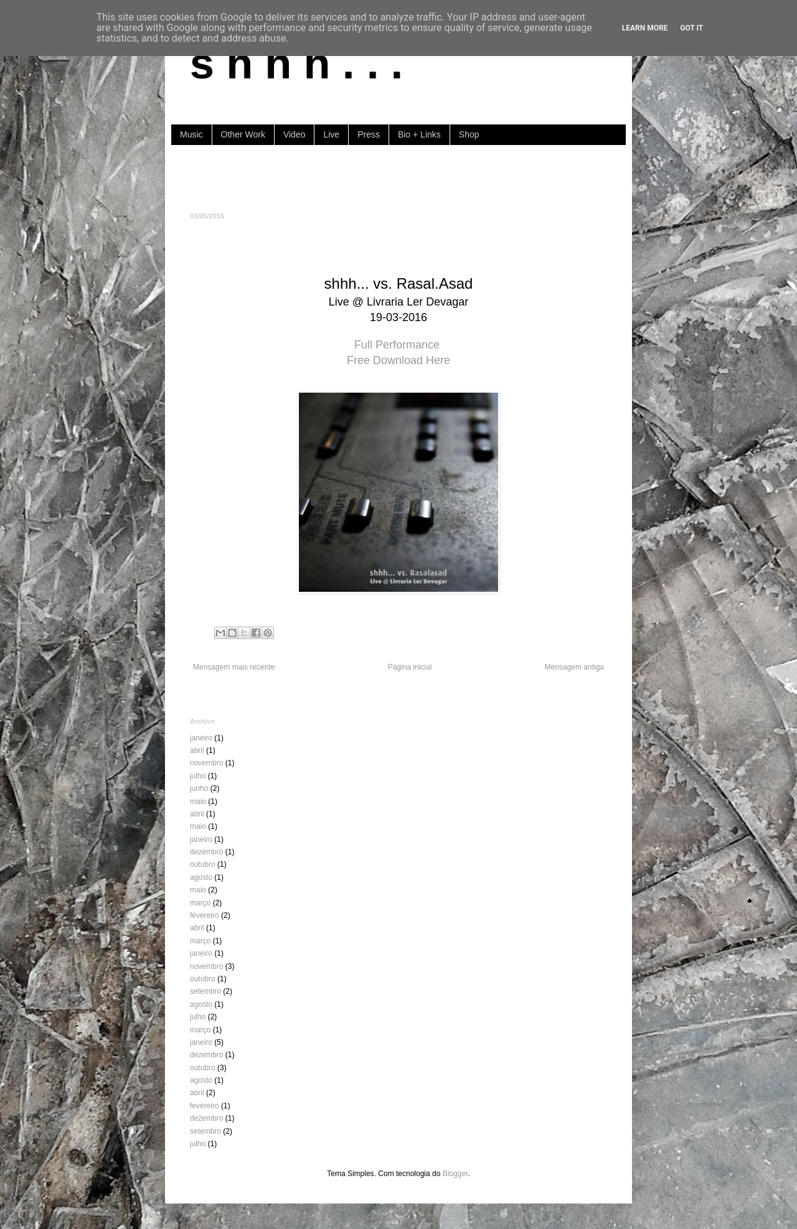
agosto (201, 877)
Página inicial (410, 667)
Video (294, 134)
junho (199, 788)
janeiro (201, 738)
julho (197, 776)
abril (197, 750)
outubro (202, 864)
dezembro (206, 852)
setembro (205, 991)
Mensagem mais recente (234, 667)
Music (191, 134)
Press (368, 134)
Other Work (243, 134)
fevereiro (204, 915)
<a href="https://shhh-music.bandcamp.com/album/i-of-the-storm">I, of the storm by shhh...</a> (398, 177)
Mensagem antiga (574, 667)
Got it (691, 28)
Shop (469, 134)
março (200, 903)
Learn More (645, 28)
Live (331, 134)
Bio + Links (419, 134)
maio (198, 801)
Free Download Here (398, 360)
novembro (206, 763)
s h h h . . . (296, 63)
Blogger (455, 1173)
